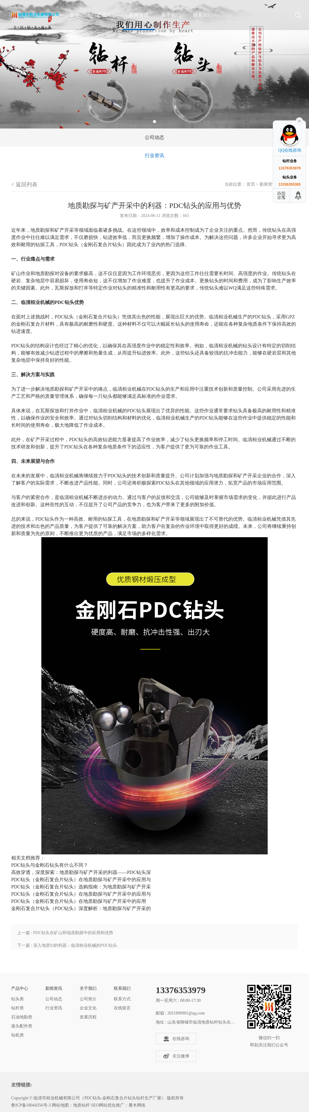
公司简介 (88, 999)
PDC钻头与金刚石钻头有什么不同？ (49, 865)
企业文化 (88, 1008)
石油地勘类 (21, 1017)
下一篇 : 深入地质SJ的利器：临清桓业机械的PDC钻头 (67, 945)
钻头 (277, 230)
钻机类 (17, 1035)
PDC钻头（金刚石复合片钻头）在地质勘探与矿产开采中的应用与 (81, 879)
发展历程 (88, 1017)
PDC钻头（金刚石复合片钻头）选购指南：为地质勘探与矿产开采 (81, 886)
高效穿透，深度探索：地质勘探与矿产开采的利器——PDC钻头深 (81, 872)
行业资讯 (154, 155)
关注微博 (176, 1056)
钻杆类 (17, 1008)
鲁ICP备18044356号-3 (31, 1105)
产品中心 (106, 14)
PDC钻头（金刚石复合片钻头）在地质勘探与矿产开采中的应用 (78, 901)
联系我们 (202, 14)
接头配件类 (21, 1026)
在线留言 (122, 1008)
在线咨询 (176, 1039)
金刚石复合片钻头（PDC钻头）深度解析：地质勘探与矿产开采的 (81, 908)
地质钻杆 (81, 1105)
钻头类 (17, 999)
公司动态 (154, 137)
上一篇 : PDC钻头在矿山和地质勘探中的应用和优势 (65, 933)
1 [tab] (154, 121)
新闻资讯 (138, 14)
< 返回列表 (24, 184)
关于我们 (170, 14)
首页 (251, 184)
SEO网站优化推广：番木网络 (118, 1105)
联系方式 (122, 999)
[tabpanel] (154, 64)
